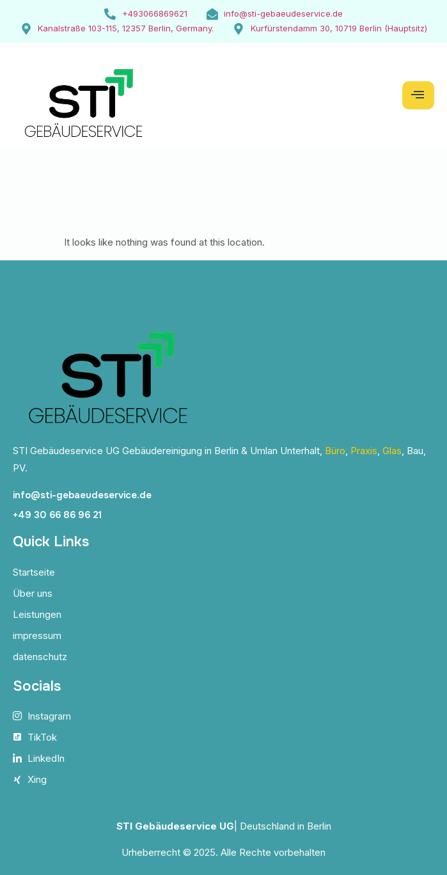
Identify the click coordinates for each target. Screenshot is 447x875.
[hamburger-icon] (418, 95)
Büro (335, 451)
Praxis (363, 451)
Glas (392, 451)
